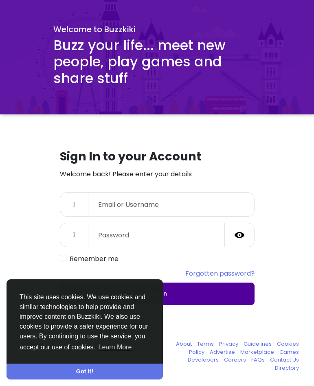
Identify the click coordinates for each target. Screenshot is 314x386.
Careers (235, 360)
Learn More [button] (115, 347)
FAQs (258, 360)
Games (289, 352)
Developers (204, 360)
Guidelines (258, 344)
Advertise (223, 352)
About (184, 344)
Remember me (94, 258)
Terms (206, 344)
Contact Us (284, 360)
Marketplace (257, 352)
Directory (287, 368)
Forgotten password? (220, 273)
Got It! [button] (84, 371)
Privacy (229, 344)
